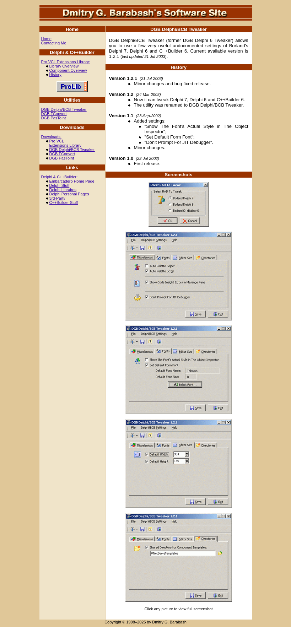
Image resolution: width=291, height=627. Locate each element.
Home (46, 39)
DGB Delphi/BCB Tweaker (64, 109)
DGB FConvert (54, 114)
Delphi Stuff (59, 185)
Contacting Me (53, 43)
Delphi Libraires (62, 190)
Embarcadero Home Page (72, 181)
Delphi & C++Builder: (59, 177)
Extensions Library (65, 145)
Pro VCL (56, 141)
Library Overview (64, 66)
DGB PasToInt (53, 118)
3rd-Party (57, 198)
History (55, 74)
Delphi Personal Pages (69, 194)
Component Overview (68, 70)
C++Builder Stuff (63, 202)
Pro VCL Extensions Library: (65, 62)
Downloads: (51, 137)
